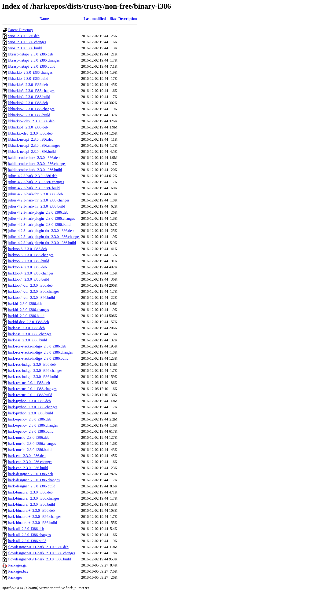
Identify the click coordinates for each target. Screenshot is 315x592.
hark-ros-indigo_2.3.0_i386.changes (35, 371)
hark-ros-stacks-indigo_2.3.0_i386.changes (40, 352)
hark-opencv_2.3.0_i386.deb (29, 419)
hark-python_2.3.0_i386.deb (29, 401)
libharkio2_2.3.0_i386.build (29, 115)
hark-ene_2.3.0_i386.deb (27, 456)
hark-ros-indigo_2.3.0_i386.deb (32, 364)
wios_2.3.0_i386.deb (24, 36)
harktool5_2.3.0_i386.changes (30, 255)
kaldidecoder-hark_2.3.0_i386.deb (34, 158)
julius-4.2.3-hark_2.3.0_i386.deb (32, 176)
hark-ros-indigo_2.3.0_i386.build (33, 377)
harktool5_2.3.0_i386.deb (27, 249)
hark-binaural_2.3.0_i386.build (31, 504)
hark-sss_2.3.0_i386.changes (29, 334)
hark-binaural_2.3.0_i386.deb (30, 492)
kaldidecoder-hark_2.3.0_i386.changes (37, 164)
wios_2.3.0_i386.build (25, 48)
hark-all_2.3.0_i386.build (27, 541)
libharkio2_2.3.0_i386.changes (31, 109)
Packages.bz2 (18, 571)
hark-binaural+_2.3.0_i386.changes (34, 517)
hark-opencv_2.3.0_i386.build (30, 431)
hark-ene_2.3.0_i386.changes (30, 462)
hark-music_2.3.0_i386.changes (32, 444)
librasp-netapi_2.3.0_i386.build (31, 66)
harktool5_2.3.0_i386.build (28, 261)
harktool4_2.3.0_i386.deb (27, 267)
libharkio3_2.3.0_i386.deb (28, 85)
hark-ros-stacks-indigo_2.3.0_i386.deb (37, 346)
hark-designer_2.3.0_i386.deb (30, 474)
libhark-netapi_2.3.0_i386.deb (30, 139)
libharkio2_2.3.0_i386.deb (28, 103)
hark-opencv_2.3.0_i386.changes (33, 425)
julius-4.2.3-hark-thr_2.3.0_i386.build (36, 206)
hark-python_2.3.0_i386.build (30, 413)
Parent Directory (20, 30)
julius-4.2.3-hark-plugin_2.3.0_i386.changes (41, 218)
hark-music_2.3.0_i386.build (29, 450)
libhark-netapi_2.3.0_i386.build (32, 151)
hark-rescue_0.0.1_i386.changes (32, 389)
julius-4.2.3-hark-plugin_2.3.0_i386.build (39, 225)
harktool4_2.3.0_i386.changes (30, 273)
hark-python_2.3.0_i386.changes (32, 407)
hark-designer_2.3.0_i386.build (31, 486)
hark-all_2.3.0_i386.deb (26, 529)
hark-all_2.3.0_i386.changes (29, 535)
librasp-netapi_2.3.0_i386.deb (30, 54)
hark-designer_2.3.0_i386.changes (34, 480)
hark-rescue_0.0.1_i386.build (30, 395)
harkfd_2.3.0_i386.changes (28, 310)
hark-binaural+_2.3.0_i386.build (32, 523)
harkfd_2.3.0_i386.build (26, 316)
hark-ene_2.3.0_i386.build (28, 468)
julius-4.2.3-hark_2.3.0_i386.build (34, 188)
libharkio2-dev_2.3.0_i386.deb (31, 121)
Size (113, 19)
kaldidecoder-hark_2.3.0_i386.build (35, 170)
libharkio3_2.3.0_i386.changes (31, 91)
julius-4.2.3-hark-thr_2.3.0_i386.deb (35, 194)
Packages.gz (17, 565)
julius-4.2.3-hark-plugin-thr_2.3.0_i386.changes (44, 237)
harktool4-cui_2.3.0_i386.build (31, 298)
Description (127, 19)
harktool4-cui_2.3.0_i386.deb (30, 285)
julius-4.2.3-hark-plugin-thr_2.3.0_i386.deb (41, 231)
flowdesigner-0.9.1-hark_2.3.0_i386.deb (38, 547)
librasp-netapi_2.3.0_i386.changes (34, 60)
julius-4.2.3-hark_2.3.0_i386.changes (36, 182)
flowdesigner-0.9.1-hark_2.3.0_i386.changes (41, 553)
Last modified (95, 19)
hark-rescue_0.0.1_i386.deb (29, 383)
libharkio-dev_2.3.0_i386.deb (30, 133)
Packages (15, 577)
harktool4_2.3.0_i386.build (28, 279)
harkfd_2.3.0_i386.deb (25, 304)
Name (44, 19)
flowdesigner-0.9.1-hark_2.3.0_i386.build (39, 559)
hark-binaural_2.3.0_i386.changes (33, 498)
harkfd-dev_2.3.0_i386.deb (28, 322)
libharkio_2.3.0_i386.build (28, 78)
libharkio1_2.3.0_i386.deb (28, 127)
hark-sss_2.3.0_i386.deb (26, 328)
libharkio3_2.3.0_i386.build (29, 97)
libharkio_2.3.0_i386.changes (30, 72)
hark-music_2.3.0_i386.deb (28, 437)
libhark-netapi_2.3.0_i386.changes (34, 145)
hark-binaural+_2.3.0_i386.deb (31, 510)
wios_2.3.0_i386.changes (27, 42)
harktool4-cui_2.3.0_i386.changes (33, 291)
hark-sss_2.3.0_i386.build (27, 340)
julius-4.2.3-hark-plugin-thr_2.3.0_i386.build (42, 243)
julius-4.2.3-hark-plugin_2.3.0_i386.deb (38, 212)
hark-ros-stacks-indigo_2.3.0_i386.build (38, 358)
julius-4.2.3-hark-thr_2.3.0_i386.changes (39, 200)
